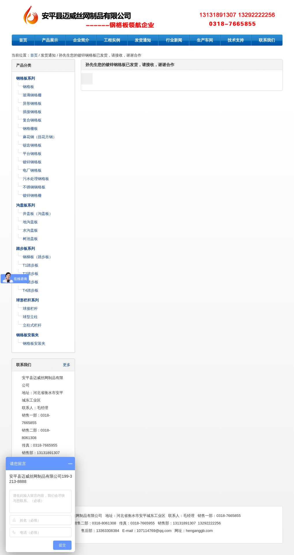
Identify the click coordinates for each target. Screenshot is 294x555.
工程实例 (112, 40)
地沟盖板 (30, 222)
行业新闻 (174, 40)
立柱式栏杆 (32, 325)
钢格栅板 (30, 128)
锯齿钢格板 (32, 145)
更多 (66, 365)
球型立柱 (30, 317)
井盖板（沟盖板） (38, 213)
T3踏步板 (30, 282)
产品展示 (50, 40)
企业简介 (81, 40)
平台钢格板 (32, 153)
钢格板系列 (25, 78)
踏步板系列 (25, 248)
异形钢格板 (32, 103)
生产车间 (205, 40)
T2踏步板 (30, 273)
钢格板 (28, 87)
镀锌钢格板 (32, 162)
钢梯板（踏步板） (38, 257)
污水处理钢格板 (36, 179)
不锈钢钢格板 (34, 187)
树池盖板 (30, 239)
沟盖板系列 (25, 205)
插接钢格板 (32, 112)
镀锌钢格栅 (32, 195)
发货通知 (143, 40)
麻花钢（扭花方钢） (40, 137)
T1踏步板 (30, 265)
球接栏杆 (30, 308)
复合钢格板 (32, 120)
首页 (23, 40)
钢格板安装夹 (27, 335)
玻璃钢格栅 (32, 95)
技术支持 (236, 40)
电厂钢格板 (32, 170)
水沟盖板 (30, 230)
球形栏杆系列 (27, 300)
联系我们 (267, 40)
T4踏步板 (30, 290)
